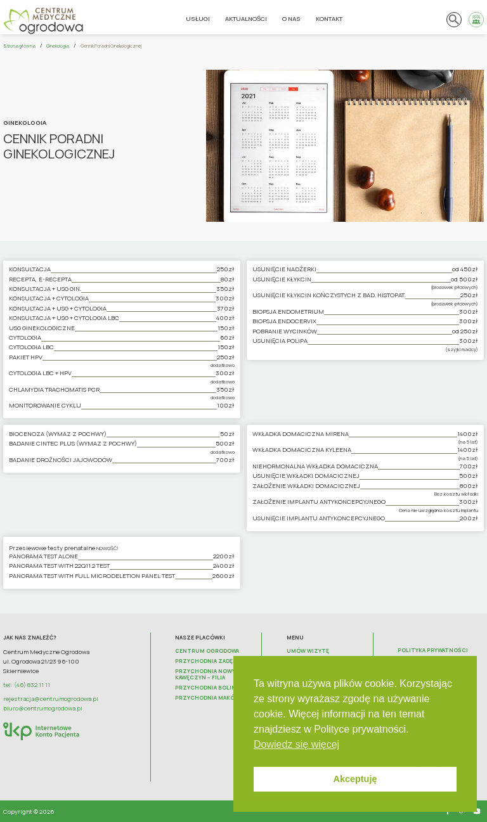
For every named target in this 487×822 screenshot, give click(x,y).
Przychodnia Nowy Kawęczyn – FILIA (205, 674)
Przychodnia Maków (207, 698)
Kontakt (329, 19)
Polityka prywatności (433, 650)
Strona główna (19, 45)
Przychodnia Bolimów (210, 687)
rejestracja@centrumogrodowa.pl (50, 699)
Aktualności (246, 19)
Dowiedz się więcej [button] (296, 744)
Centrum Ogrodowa (207, 651)
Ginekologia (57, 45)
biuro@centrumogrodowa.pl (42, 708)
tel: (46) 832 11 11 (26, 685)
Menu (295, 637)
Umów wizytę (308, 651)
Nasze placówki (200, 637)
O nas (291, 19)
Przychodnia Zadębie (208, 661)
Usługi (198, 19)
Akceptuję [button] (355, 779)
